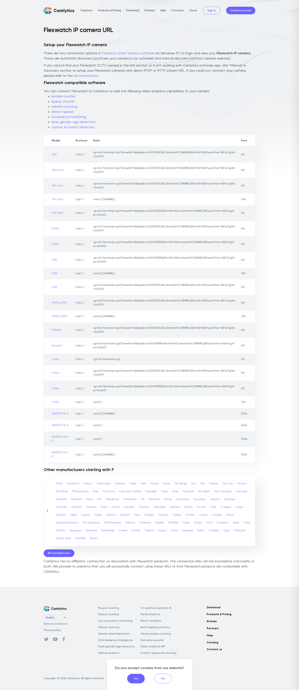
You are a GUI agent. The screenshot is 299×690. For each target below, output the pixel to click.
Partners (150, 10)
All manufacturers (59, 553)
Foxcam (129, 507)
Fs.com (201, 507)
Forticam (61, 507)
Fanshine (145, 522)
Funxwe (217, 515)
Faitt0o (60, 530)
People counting (108, 608)
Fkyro (90, 499)
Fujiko (73, 515)
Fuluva (162, 530)
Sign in (211, 10)
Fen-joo (228, 483)
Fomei (123, 530)
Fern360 (80, 538)
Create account (240, 10)
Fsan (213, 507)
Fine (95, 491)
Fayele (159, 522)
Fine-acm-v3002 (130, 491)
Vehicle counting (108, 627)
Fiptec (94, 538)
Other (55, 359)
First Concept (223, 491)
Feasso (213, 483)
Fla (99, 499)
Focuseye (200, 499)
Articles (212, 621)
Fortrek (136, 530)
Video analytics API (153, 646)
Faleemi (120, 483)
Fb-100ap (181, 483)
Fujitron (111, 515)
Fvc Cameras (91, 522)
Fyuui (227, 530)
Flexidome (112, 499)
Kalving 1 (57, 345)
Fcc (193, 483)
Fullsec (177, 515)
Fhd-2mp (62, 491)
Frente (188, 507)
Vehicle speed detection (114, 633)
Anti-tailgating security (155, 627)
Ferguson (75, 530)
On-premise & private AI (156, 608)
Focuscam (182, 499)
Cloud (193, 10)
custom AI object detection (73, 127)
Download (132, 10)
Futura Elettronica (67, 522)
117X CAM (57, 213)
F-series (226, 507)
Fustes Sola (63, 538)
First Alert (204, 491)
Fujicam (61, 515)
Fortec (198, 522)
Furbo (200, 530)
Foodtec (229, 499)
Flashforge (108, 530)
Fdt (202, 483)
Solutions (86, 10)
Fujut (137, 515)
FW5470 (57, 330)
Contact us (214, 649)
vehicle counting (64, 106)
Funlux (203, 515)
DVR (54, 260)
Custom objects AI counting (158, 653)
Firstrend (91, 530)
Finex (165, 491)
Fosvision (222, 522)
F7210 (59, 483)
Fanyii (166, 483)
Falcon (88, 483)
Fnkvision (240, 530)
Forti (209, 522)
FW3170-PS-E (60, 413)
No (163, 678)
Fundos (190, 515)
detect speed (62, 112)
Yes (136, 678)
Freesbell (159, 507)
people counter (63, 96)
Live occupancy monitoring (115, 620)
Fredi (236, 522)
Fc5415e (173, 522)
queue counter (63, 101)
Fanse (154, 483)
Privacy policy (52, 630)
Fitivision (76, 499)
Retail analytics (150, 614)
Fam (143, 483)
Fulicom (163, 515)
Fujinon (149, 530)
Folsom (215, 499)
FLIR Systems (112, 522)
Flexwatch (130, 499)
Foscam (91, 507)
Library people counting (156, 633)
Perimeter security (152, 640)
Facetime (73, 483)
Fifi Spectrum (80, 491)
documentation (86, 76)
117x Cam (57, 185)
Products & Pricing (109, 10)
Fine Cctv (109, 491)
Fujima (86, 515)
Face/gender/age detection (116, 646)
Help (163, 10)
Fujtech (124, 515)
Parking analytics (108, 653)
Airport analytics (151, 620)
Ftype (239, 507)
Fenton (241, 483)
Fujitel (98, 515)
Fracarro (144, 507)
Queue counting (108, 614)
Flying (167, 499)
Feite (186, 522)
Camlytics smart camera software (128, 53)
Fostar (116, 507)
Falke (133, 483)
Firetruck (188, 491)
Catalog (212, 642)
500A (55, 228)
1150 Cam (58, 170)
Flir (142, 499)
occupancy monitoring (68, 117)
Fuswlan (214, 530)
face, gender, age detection (73, 122)
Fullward (187, 530)
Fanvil (174, 530)
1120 (54, 154)
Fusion (230, 515)
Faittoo (130, 522)
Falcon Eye (103, 483)
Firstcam (241, 491)
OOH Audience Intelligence (115, 640)
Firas (175, 491)
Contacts (177, 10)
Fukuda (149, 515)
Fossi (104, 507)
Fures (247, 522)
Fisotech (61, 499)
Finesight (151, 491)
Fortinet (77, 507)
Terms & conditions (56, 624)
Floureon (154, 499)
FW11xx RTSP (60, 302)
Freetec (175, 507)
